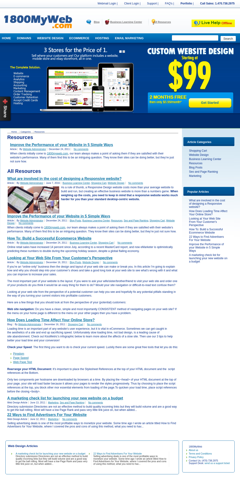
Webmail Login (107, 3)
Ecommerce (79, 38)
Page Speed (21, 358)
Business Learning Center (126, 22)
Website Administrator (34, 149)
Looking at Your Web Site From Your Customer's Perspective (205, 222)
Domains (24, 38)
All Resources (162, 22)
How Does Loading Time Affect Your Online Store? (208, 213)
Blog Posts (195, 167)
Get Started (209, 103)
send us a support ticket (217, 463)
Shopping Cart (198, 150)
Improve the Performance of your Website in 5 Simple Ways (206, 247)
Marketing (195, 176)
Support (152, 3)
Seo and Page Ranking (203, 171)
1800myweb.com (57, 153)
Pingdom (18, 353)
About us (193, 450)
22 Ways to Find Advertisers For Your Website (206, 238)
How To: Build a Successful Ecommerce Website (206, 231)
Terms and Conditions (200, 453)
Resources (195, 163)
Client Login (131, 3)
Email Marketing (129, 38)
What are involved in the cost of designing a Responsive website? (207, 204)
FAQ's (168, 3)
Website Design (50, 38)
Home (6, 38)
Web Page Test (22, 362)
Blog (96, 22)
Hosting (102, 38)
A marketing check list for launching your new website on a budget (208, 258)
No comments (81, 149)
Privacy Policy (196, 457)
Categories (26, 132)
